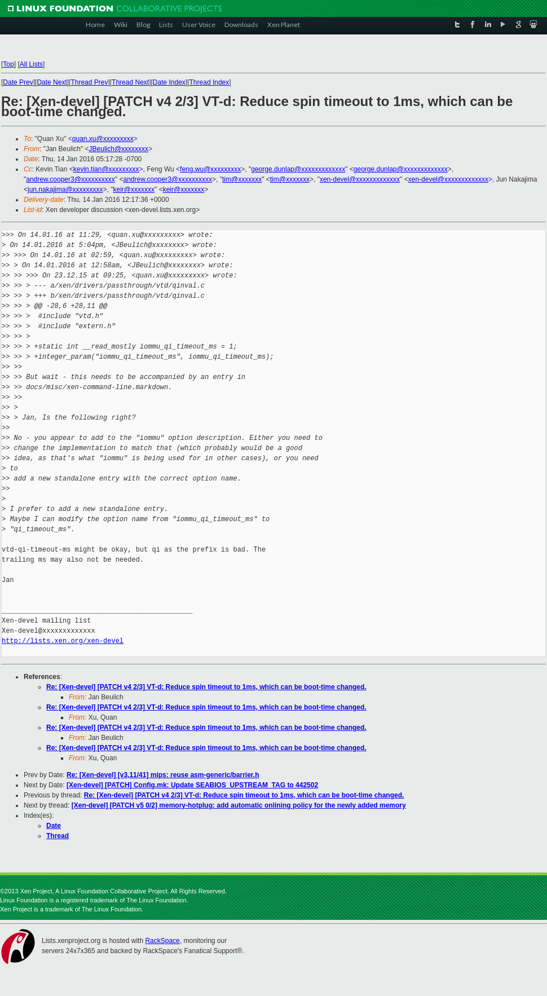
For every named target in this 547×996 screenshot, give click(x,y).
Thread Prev (89, 82)
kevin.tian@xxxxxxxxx (106, 169)
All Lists (31, 64)
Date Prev (18, 82)
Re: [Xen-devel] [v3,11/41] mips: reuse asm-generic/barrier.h (163, 775)
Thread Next (130, 82)
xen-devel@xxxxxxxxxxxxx (360, 179)
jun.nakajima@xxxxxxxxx (65, 189)
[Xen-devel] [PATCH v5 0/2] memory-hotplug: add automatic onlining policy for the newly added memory (239, 805)
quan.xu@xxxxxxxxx (103, 139)
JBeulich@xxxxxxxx (119, 149)
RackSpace (162, 941)
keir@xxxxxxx (134, 189)
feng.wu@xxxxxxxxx (210, 169)
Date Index (169, 82)
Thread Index (209, 82)
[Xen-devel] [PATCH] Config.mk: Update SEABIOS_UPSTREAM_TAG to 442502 (192, 785)
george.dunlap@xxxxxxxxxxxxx (298, 169)
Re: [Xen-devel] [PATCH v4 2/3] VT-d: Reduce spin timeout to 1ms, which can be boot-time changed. (206, 687)
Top (8, 64)
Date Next (52, 82)
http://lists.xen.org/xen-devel (62, 641)
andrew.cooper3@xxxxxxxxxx (70, 179)
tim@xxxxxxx (242, 179)
